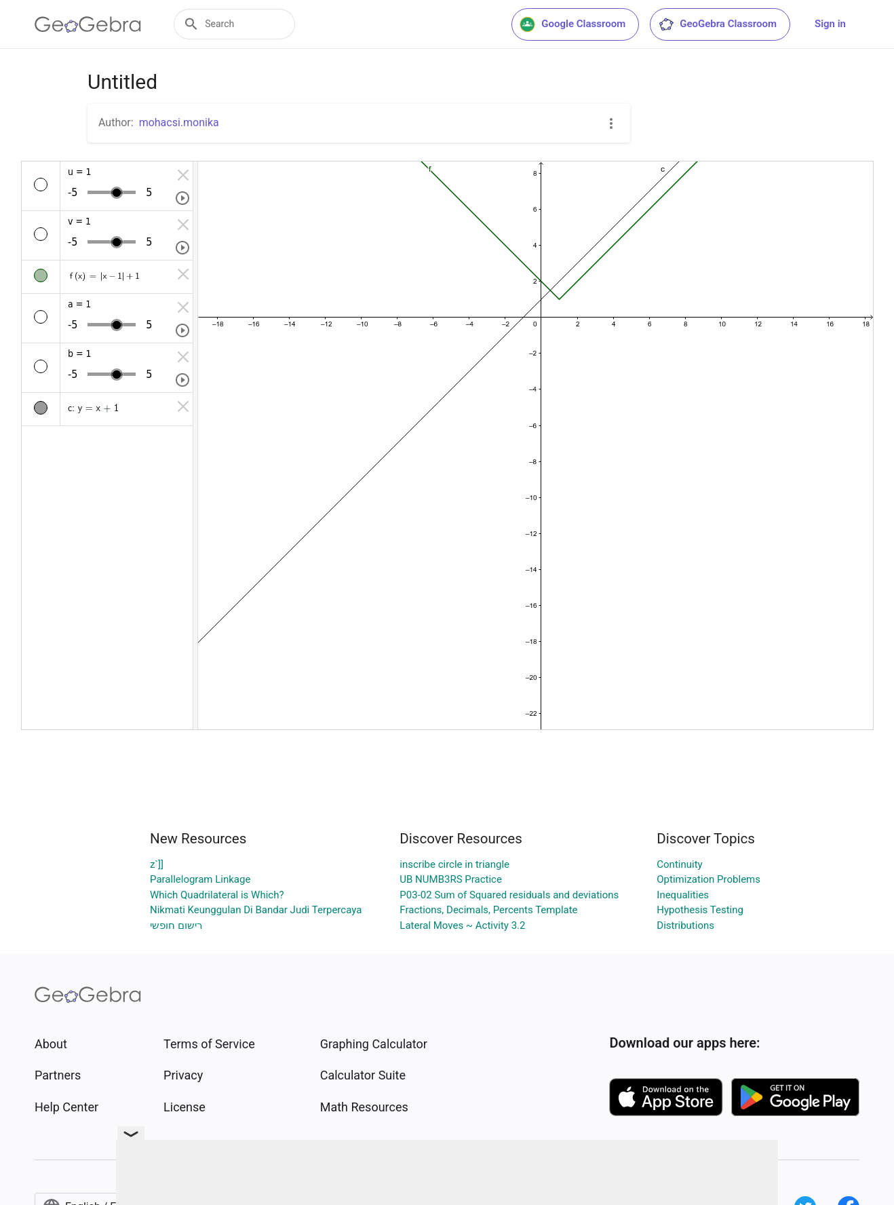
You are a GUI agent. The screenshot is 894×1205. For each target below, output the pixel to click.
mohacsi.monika (179, 122)
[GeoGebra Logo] (88, 24)
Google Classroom (572, 24)
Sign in (830, 24)
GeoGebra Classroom (717, 24)
